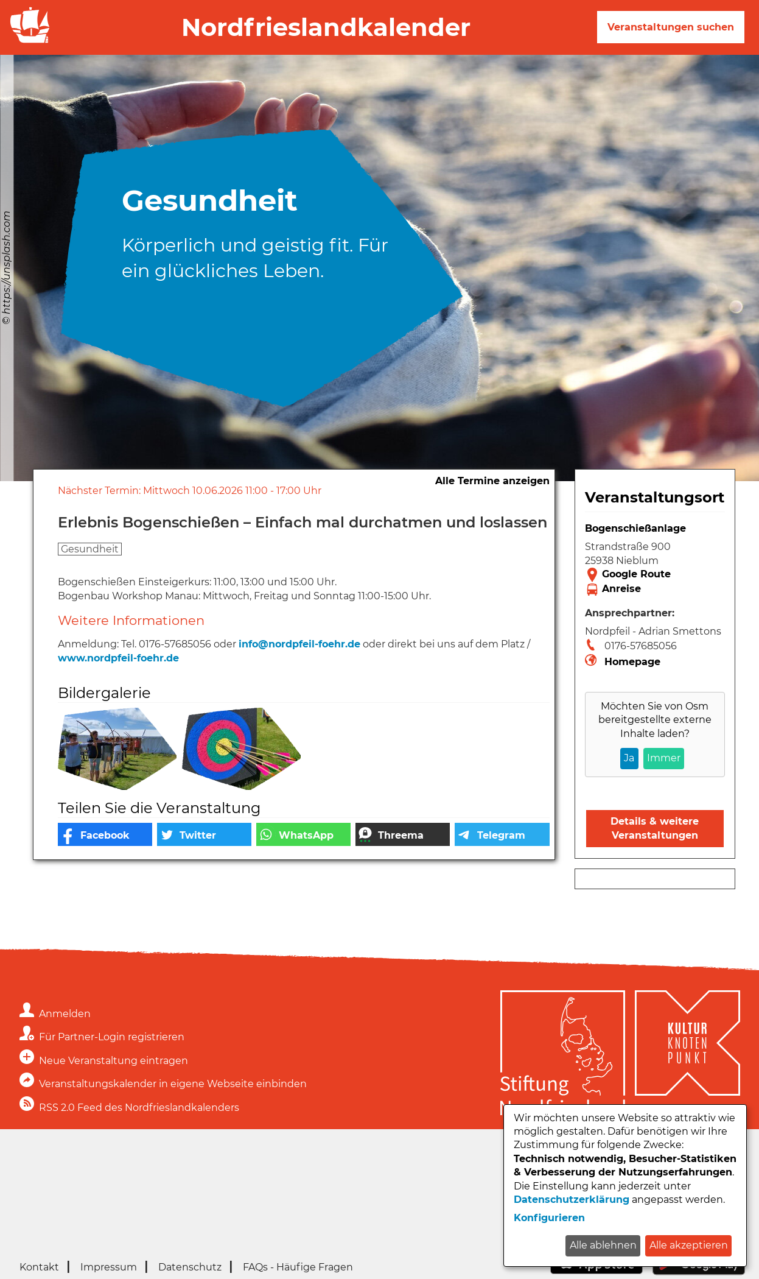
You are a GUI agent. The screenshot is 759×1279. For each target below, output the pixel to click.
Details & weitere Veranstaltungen (654, 828)
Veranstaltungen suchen (670, 27)
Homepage (632, 662)
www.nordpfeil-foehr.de (118, 658)
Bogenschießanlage (635, 528)
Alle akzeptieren (688, 1245)
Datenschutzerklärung (571, 1199)
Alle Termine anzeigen (492, 481)
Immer (663, 758)
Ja (629, 758)
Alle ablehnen (603, 1245)
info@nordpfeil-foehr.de (299, 644)
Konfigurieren (549, 1218)
